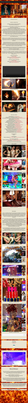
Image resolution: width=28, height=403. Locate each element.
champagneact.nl (17, 116)
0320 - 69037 (12, 137)
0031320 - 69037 (11, 139)
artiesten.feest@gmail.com (15, 62)
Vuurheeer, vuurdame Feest (5, 1)
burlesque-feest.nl (18, 120)
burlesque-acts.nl (19, 129)
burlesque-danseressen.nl (18, 121)
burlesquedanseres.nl (17, 125)
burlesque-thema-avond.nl (19, 124)
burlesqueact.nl (19, 130)
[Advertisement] (14, 397)
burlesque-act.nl (20, 117)
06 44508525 (15, 61)
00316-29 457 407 (18, 139)
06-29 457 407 (18, 137)
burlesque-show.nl (20, 122)
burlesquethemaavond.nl (18, 126)
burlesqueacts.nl (17, 119)
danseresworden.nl (19, 132)
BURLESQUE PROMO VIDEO (14, 71)
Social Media (14, 341)
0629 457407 (11, 57)
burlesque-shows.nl (19, 127)
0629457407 (11, 61)
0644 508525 (15, 57)
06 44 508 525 (22, 137)
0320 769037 (14, 56)
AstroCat (13, 389)
